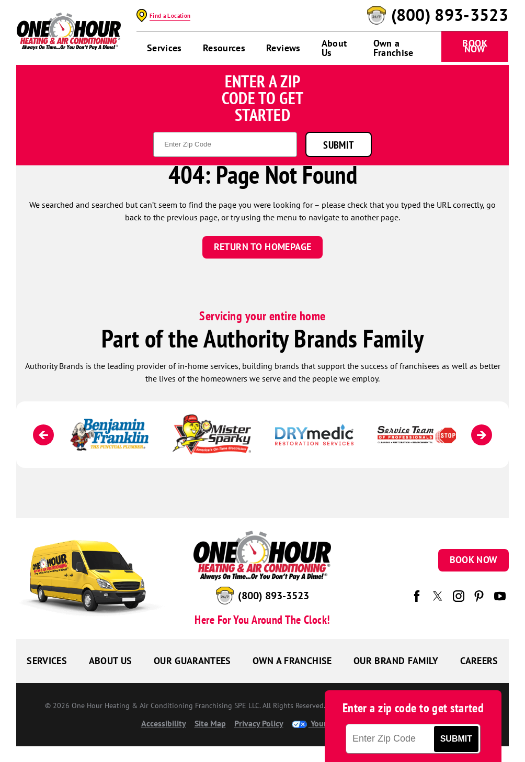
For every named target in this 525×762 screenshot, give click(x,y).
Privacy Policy (258, 723)
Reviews (283, 48)
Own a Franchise (393, 48)
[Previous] (43, 434)
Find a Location (170, 15)
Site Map (210, 723)
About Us (334, 48)
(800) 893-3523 (449, 15)
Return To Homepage (262, 247)
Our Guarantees (192, 661)
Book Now (474, 46)
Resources (224, 48)
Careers (479, 661)
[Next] (481, 434)
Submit (338, 144)
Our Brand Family (396, 661)
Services (164, 48)
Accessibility (163, 723)
